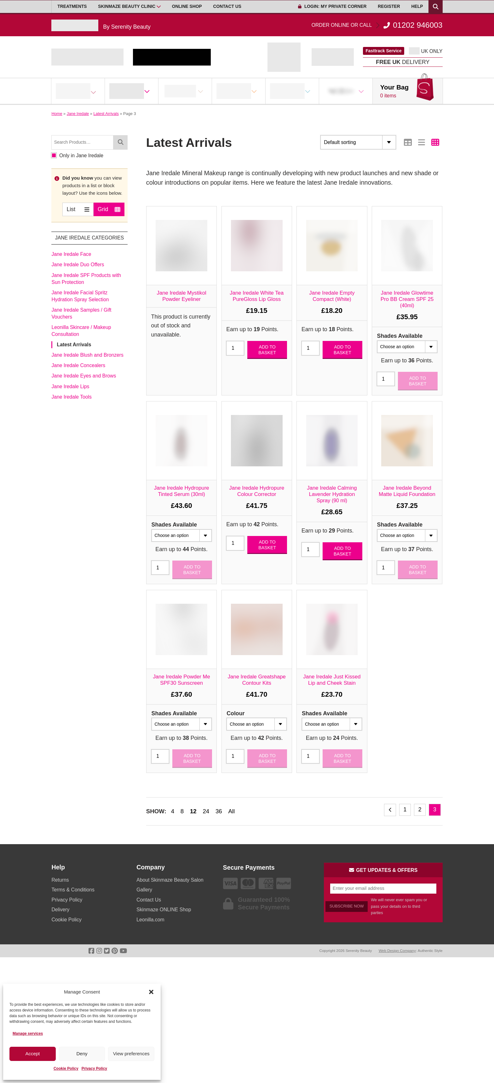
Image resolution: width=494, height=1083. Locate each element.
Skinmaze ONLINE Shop (163, 909)
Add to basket (267, 349)
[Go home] (100, 25)
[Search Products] (435, 6)
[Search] (120, 142)
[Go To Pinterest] (115, 951)
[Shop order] (358, 142)
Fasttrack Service (383, 51)
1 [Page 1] (404, 809)
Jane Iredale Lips (70, 386)
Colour (235, 713)
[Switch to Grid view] (435, 142)
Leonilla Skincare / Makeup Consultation (81, 331)
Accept (32, 1053)
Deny (81, 1053)
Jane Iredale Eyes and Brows (83, 375)
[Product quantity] (235, 348)
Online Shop (187, 6)
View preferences (131, 1053)
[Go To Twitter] (107, 951)
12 (193, 811)
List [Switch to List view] (78, 209)
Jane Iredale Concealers (78, 365)
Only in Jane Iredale (77, 155)
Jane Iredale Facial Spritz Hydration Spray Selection (80, 296)
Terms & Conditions (73, 889)
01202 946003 (377, 25)
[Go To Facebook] (91, 951)
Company (150, 867)
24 (206, 811)
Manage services (28, 1033)
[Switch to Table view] (408, 142)
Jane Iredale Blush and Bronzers (87, 355)
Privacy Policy (94, 1068)
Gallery (144, 889)
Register (389, 6)
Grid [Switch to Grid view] (109, 209)
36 (218, 811)
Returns (60, 880)
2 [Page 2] (420, 809)
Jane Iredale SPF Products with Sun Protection (86, 279)
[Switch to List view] (421, 142)
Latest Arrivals (105, 113)
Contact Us (227, 6)
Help (417, 6)
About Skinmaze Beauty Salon (170, 880)
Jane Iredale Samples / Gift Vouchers (81, 313)
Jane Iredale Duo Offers (77, 264)
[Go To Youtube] (123, 951)
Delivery (60, 909)
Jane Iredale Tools (71, 397)
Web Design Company (397, 950)
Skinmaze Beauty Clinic (126, 6)
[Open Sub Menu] (158, 6)
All (231, 811)
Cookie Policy (66, 1068)
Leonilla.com (150, 919)
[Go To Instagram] (99, 951)
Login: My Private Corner (332, 6)
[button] (151, 992)
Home (56, 113)
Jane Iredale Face (71, 254)
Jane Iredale (78, 113)
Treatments (72, 6)
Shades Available (399, 336)
